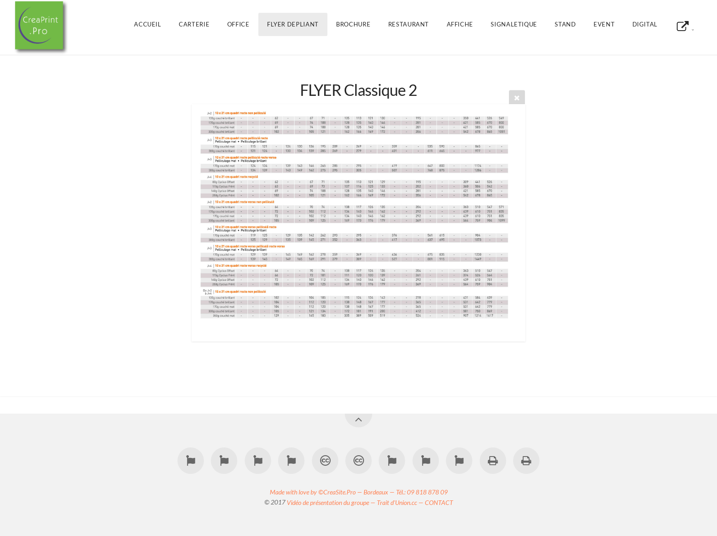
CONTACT (439, 502)
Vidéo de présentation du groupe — (332, 502)
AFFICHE (460, 24)
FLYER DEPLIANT (293, 24)
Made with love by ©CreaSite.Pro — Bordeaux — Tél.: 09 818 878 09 (359, 491)
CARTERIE (194, 24)
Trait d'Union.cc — (401, 502)
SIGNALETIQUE (514, 24)
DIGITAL (645, 24)
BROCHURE (353, 24)
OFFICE (238, 24)
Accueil (147, 24)
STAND (565, 24)
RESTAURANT (408, 24)
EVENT (604, 24)
